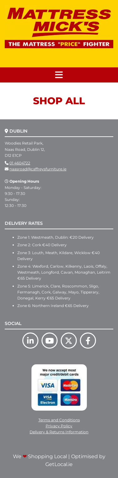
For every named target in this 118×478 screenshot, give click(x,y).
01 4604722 (19, 163)
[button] (59, 75)
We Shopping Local (40, 456)
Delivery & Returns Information (59, 432)
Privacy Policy (59, 426)
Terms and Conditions (59, 420)
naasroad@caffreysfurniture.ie (37, 169)
